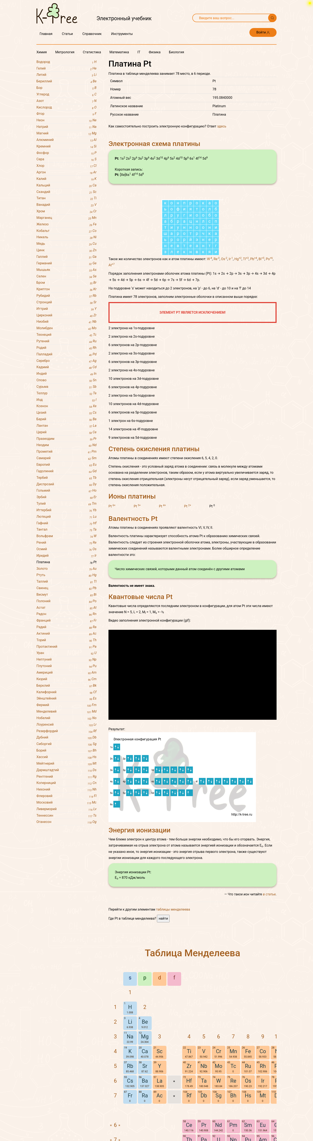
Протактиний (66, 646)
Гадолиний (66, 471)
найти (163, 974)
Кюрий (66, 679)
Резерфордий (66, 731)
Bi (261, 315)
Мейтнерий (66, 763)
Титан (66, 198)
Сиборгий (66, 744)
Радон (66, 614)
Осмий (66, 549)
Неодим (66, 445)
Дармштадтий (66, 770)
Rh (263, 1122)
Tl (246, 315)
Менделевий (66, 711)
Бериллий (66, 81)
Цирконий (66, 315)
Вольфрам (66, 536)
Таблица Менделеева (192, 1008)
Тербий (66, 477)
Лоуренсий (66, 724)
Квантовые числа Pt (140, 653)
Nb (204, 1122)
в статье (269, 950)
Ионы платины (132, 552)
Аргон (66, 172)
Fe (248, 1107)
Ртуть (66, 575)
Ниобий (66, 321)
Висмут (66, 594)
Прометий (66, 451)
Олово (66, 380)
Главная (46, 34)
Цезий (66, 412)
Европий (66, 464)
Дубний (66, 737)
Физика (155, 52)
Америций (66, 672)
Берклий (66, 685)
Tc (233, 1122)
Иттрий (66, 308)
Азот (66, 101)
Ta (204, 1137)
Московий (66, 802)
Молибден (66, 328)
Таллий (66, 581)
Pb (253, 315)
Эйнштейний (66, 698)
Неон (66, 120)
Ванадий (66, 204)
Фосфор (66, 153)
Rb (130, 1122)
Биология (176, 52)
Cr (218, 1107)
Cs (130, 1137)
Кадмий (66, 367)
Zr (189, 1122)
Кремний (66, 146)
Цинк (66, 250)
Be (145, 1078)
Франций (66, 620)
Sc (160, 1107)
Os (224, 315)
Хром (66, 211)
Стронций (66, 302)
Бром (66, 282)
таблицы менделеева (173, 965)
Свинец (66, 588)
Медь (66, 243)
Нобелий (66, 718)
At (111, 321)
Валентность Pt (133, 574)
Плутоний (66, 666)
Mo (218, 1122)
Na (130, 1092)
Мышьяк (66, 270)
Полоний (66, 601)
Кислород (66, 107)
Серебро (66, 360)
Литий (66, 74)
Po (269, 315)
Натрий (66, 126)
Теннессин (66, 815)
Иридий (66, 555)
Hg (238, 315)
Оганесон (66, 822)
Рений (66, 542)
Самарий (66, 458)
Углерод (66, 94)
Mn (233, 1107)
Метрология (64, 52)
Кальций (66, 185)
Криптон (66, 289)
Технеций (66, 334)
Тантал (66, 529)
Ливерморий (66, 809)
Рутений (66, 341)
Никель (66, 237)
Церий (66, 432)
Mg (145, 1092)
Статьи (67, 34)
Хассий (66, 757)
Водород (66, 62)
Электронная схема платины (154, 144)
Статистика (92, 52)
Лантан (66, 425)
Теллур (66, 393)
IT (138, 52)
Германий (66, 263)
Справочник (92, 34)
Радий (66, 627)
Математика (119, 52)
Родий (66, 347)
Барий (66, 419)
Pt (111, 562)
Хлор (66, 165)
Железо (66, 224)
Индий (66, 373)
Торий (66, 640)
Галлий (66, 256)
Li (130, 1078)
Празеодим (66, 438)
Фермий (66, 705)
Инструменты (122, 34)
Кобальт (66, 231)
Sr (144, 1122)
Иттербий (66, 510)
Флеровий (66, 796)
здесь (221, 126)
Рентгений (66, 776)
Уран (66, 653)
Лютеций (66, 516)
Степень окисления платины (153, 505)
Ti (189, 1107)
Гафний (66, 523)
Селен (66, 276)
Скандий (66, 192)
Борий (66, 750)
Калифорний (66, 692)
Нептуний (66, 659)
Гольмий (66, 490)
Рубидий (66, 295)
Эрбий (66, 497)
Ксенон (66, 406)
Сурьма (66, 386)
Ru (248, 1122)
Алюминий (66, 140)
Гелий (66, 68)
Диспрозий (66, 484)
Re (216, 315)
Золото (66, 568)
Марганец (66, 217)
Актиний (66, 633)
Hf (189, 1137)
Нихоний (66, 789)
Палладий (66, 354)
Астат (66, 607)
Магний (66, 133)
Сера (66, 159)
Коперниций (66, 783)
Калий (66, 179)
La (159, 1137)
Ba (145, 1137)
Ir (231, 315)
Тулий (66, 503)
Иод (66, 399)
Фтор (66, 113)
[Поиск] (272, 18)
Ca (145, 1107)
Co (262, 1107)
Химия (41, 52)
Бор (66, 88)
